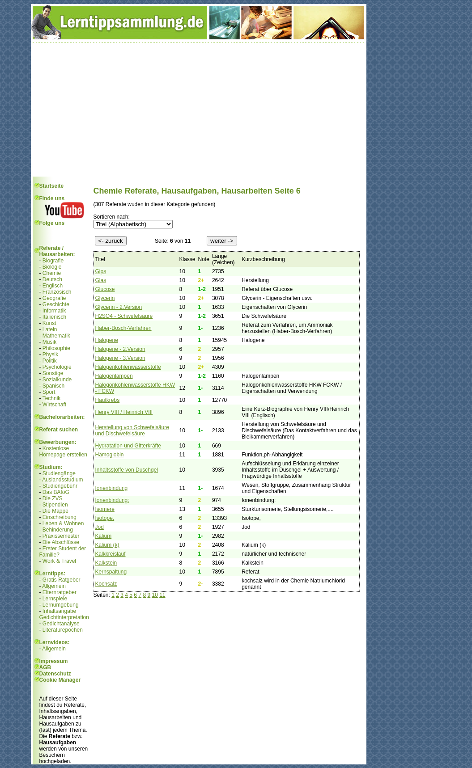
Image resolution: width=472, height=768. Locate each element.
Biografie (53, 260)
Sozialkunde (57, 379)
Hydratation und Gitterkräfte (128, 446)
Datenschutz (55, 674)
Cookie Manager (60, 680)
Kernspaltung (111, 572)
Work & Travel (59, 561)
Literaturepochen (63, 630)
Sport (49, 392)
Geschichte (56, 304)
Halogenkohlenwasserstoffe (128, 367)
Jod (99, 527)
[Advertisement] (198, 109)
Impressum (53, 661)
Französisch (57, 292)
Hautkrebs (107, 400)
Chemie (52, 273)
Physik (50, 354)
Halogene (106, 340)
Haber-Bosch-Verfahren (123, 328)
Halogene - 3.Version (120, 358)
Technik (52, 398)
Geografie (54, 298)
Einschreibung (60, 517)
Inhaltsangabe (59, 611)
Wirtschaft (54, 404)
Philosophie (56, 348)
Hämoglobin (109, 455)
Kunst (49, 323)
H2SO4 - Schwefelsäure (124, 316)
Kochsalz (106, 584)
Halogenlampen (114, 376)
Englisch (53, 286)
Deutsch (52, 279)
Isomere (105, 509)
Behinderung (58, 530)
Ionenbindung (111, 488)
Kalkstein (106, 563)
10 (154, 595)
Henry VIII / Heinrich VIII (124, 412)
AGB (45, 667)
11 (162, 595)
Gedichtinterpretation (64, 617)
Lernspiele (55, 598)
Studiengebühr (60, 486)
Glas (100, 280)
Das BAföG (56, 492)
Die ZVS (53, 498)
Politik (50, 361)
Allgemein (54, 586)
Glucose (105, 289)
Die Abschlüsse (61, 542)
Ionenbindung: (112, 500)
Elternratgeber (60, 592)
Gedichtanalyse (61, 623)
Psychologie (57, 367)
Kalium (103, 536)
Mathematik (56, 336)
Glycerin (105, 298)
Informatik (54, 311)
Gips (100, 271)
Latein (50, 329)
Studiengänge (59, 473)
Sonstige (53, 373)
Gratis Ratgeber (62, 580)
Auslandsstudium (62, 480)
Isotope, (105, 518)
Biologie (52, 267)
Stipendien (55, 505)
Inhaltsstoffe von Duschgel (126, 470)
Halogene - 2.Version (120, 349)
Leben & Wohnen (63, 523)
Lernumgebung (61, 605)
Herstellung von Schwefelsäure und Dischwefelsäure (132, 430)
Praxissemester (61, 536)
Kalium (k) (107, 545)
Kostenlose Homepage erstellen (63, 451)
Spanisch (53, 386)
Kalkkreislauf (110, 554)
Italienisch (54, 317)
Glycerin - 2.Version (118, 307)
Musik (49, 342)
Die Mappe (55, 511)
